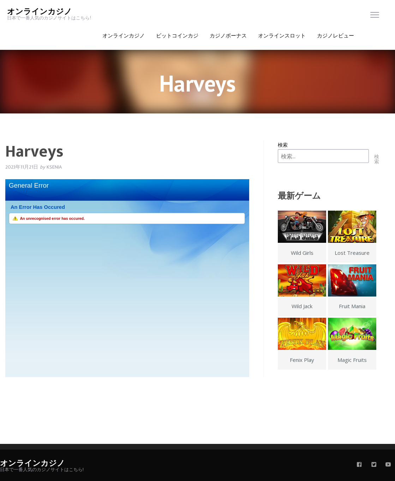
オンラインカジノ (39, 11)
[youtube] (388, 465)
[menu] (374, 16)
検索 (283, 144)
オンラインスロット (282, 35)
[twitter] (374, 465)
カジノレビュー (335, 35)
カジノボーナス (228, 35)
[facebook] (359, 465)
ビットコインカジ (177, 35)
